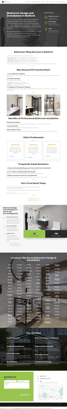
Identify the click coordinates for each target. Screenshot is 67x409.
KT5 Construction (13, 19)
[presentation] (12, 391)
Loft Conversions (13, 353)
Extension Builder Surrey (25, 405)
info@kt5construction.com (45, 378)
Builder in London (32, 405)
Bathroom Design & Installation (47, 338)
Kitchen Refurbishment (15, 346)
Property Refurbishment (44, 346)
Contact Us (33, 199)
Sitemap (44, 405)
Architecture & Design (43, 362)
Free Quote (15, 244)
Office (41, 381)
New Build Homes (41, 355)
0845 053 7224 (43, 376)
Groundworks (12, 362)
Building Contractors (50, 405)
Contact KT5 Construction (11, 192)
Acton (10, 264)
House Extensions (13, 338)
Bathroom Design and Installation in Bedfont (21, 193)
